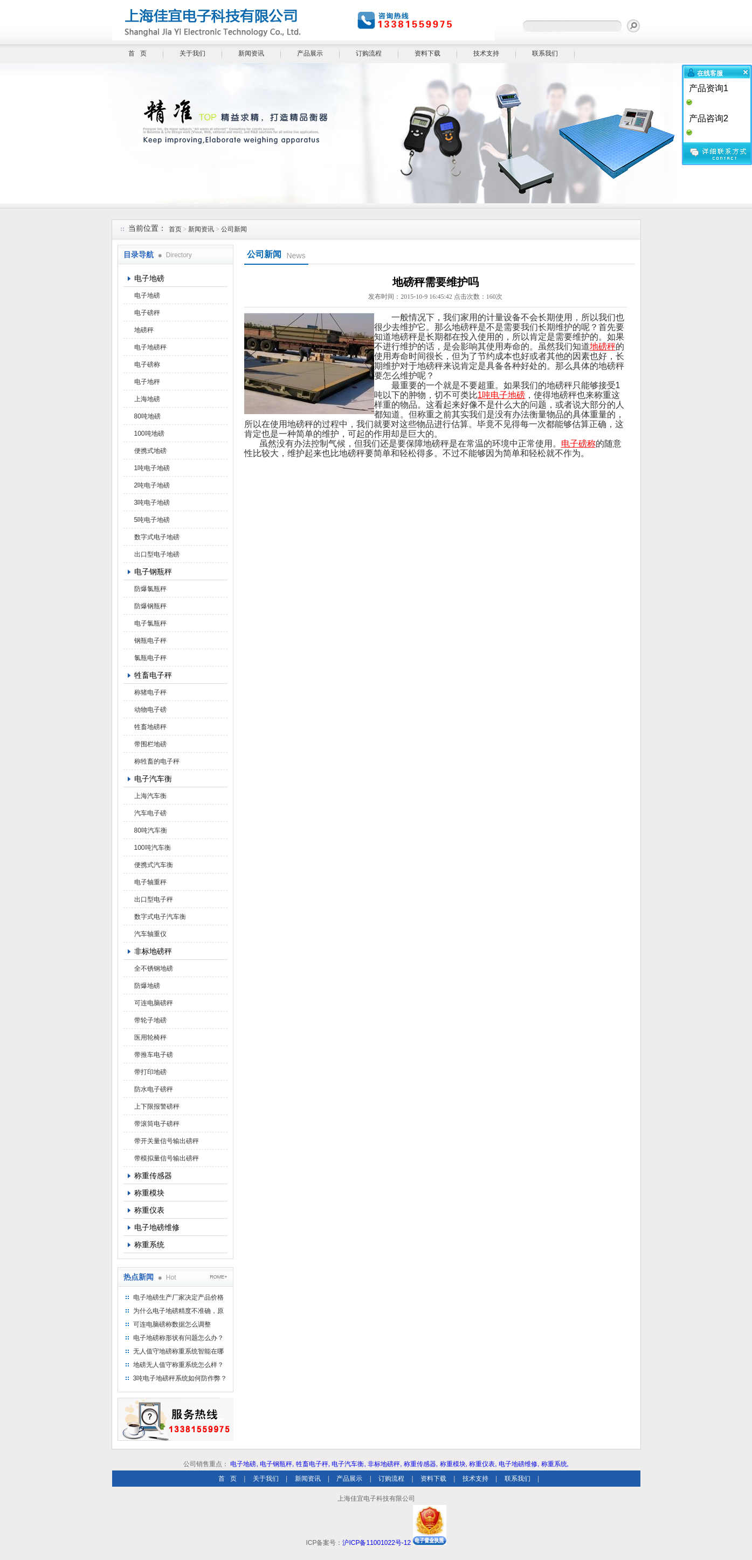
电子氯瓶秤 (150, 623)
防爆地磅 (147, 985)
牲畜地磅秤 (150, 727)
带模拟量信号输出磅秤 (166, 1158)
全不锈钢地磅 (153, 968)
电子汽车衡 (153, 778)
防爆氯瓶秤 (150, 589)
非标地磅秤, (385, 1464)
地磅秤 (144, 330)
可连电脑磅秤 (153, 1003)
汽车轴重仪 (150, 934)
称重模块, (453, 1464)
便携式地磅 (150, 451)
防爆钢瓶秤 (150, 606)
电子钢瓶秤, (277, 1464)
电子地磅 (149, 278)
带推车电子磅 (153, 1055)
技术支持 (486, 53)
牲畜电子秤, (313, 1464)
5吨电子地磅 (152, 520)
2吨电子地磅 (152, 485)
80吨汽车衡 (150, 830)
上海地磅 (147, 399)
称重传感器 (153, 1175)
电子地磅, (244, 1464)
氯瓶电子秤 (150, 658)
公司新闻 (234, 229)
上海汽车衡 (150, 796)
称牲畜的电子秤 (157, 761)
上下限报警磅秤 (157, 1106)
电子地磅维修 (157, 1227)
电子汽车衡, (348, 1464)
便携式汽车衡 (153, 865)
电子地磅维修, (519, 1464)
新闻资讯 (251, 53)
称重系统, (555, 1464)
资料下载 (427, 53)
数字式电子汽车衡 (160, 916)
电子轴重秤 (150, 882)
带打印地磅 (150, 1072)
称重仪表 (149, 1210)
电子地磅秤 (150, 347)
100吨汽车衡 (152, 847)
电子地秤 (147, 382)
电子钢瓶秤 (153, 571)
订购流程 (369, 53)
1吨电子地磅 (152, 468)
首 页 (137, 53)
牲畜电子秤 (153, 675)
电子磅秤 (147, 313)
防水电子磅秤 (153, 1089)
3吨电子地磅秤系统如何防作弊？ (180, 1378)
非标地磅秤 (153, 951)
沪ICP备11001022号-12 (376, 1543)
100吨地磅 (149, 433)
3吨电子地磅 (152, 502)
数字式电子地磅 (157, 537)
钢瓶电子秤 (150, 640)
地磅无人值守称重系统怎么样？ (178, 1365)
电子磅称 (147, 364)
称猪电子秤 (150, 692)
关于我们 (192, 53)
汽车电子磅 (150, 813)
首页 (175, 229)
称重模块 (149, 1192)
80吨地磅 (147, 416)
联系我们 (545, 53)
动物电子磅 (150, 709)
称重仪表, (482, 1464)
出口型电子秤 (153, 899)
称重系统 (149, 1244)
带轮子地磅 (150, 1020)
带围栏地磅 (150, 744)
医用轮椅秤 (150, 1037)
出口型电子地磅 (157, 554)
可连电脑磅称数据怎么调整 (172, 1324)
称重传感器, (421, 1464)
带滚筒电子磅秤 (157, 1124)
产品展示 (310, 53)
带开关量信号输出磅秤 (166, 1141)
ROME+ (218, 1277)
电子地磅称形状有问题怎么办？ (178, 1338)
